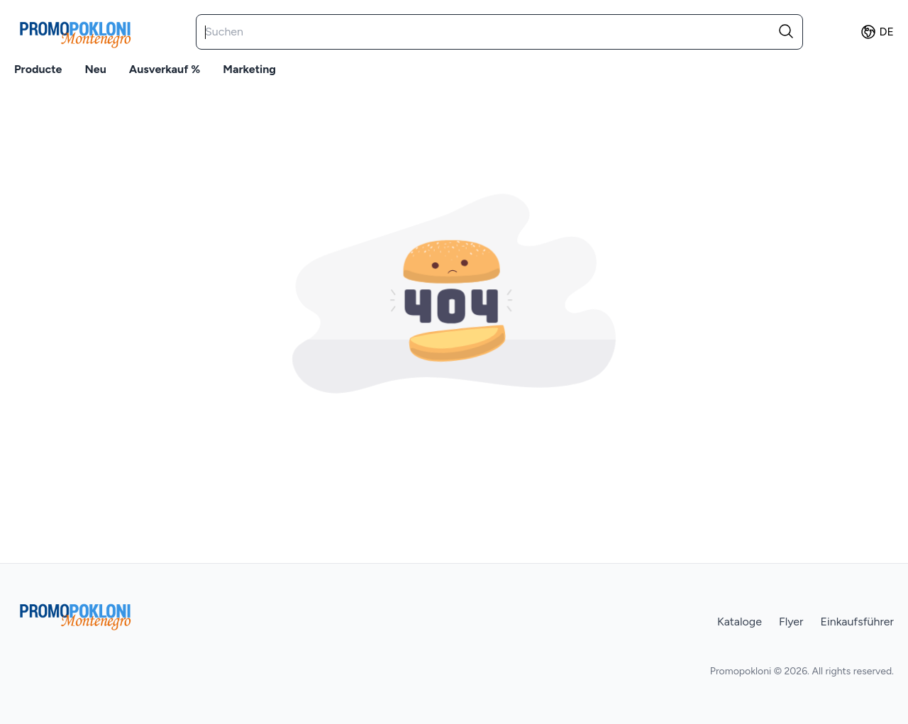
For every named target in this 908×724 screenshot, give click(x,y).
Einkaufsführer (857, 621)
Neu (95, 69)
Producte (38, 69)
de (877, 31)
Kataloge (739, 621)
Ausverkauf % (164, 69)
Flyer (791, 621)
